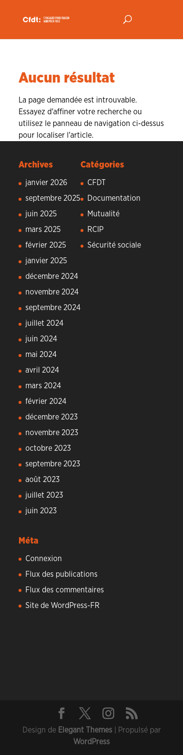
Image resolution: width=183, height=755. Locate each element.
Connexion (43, 559)
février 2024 (45, 401)
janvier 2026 (46, 183)
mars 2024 (43, 386)
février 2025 (45, 245)
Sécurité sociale (114, 245)
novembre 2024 (52, 292)
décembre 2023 (51, 417)
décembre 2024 (51, 276)
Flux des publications (61, 574)
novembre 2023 (51, 433)
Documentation (114, 198)
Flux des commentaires (64, 590)
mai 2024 (41, 354)
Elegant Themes (85, 730)
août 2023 (42, 479)
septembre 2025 (52, 198)
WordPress (91, 742)
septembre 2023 (52, 464)
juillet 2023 (44, 495)
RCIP (95, 229)
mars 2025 (43, 229)
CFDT (96, 183)
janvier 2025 (46, 261)
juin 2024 (41, 339)
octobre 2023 (48, 448)
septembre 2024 (53, 308)
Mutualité (103, 214)
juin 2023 (41, 511)
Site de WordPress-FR (62, 605)
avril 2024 (42, 370)
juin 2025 (41, 214)
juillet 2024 (44, 323)
